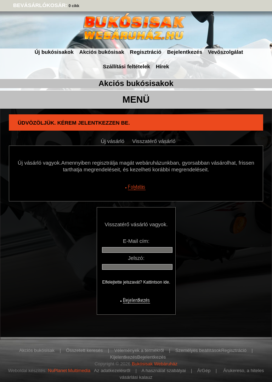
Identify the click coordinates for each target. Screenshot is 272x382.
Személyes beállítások (198, 350)
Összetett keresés (84, 350)
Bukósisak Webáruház (154, 363)
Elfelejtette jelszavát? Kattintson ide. (136, 282)
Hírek (162, 66)
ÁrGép (204, 370)
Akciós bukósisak (101, 52)
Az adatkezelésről (112, 370)
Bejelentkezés (184, 52)
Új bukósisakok (54, 52)
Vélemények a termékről (139, 350)
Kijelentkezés (123, 357)
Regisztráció (146, 52)
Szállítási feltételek (126, 66)
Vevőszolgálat (225, 52)
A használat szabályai (164, 370)
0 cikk (73, 6)
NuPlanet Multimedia (69, 370)
